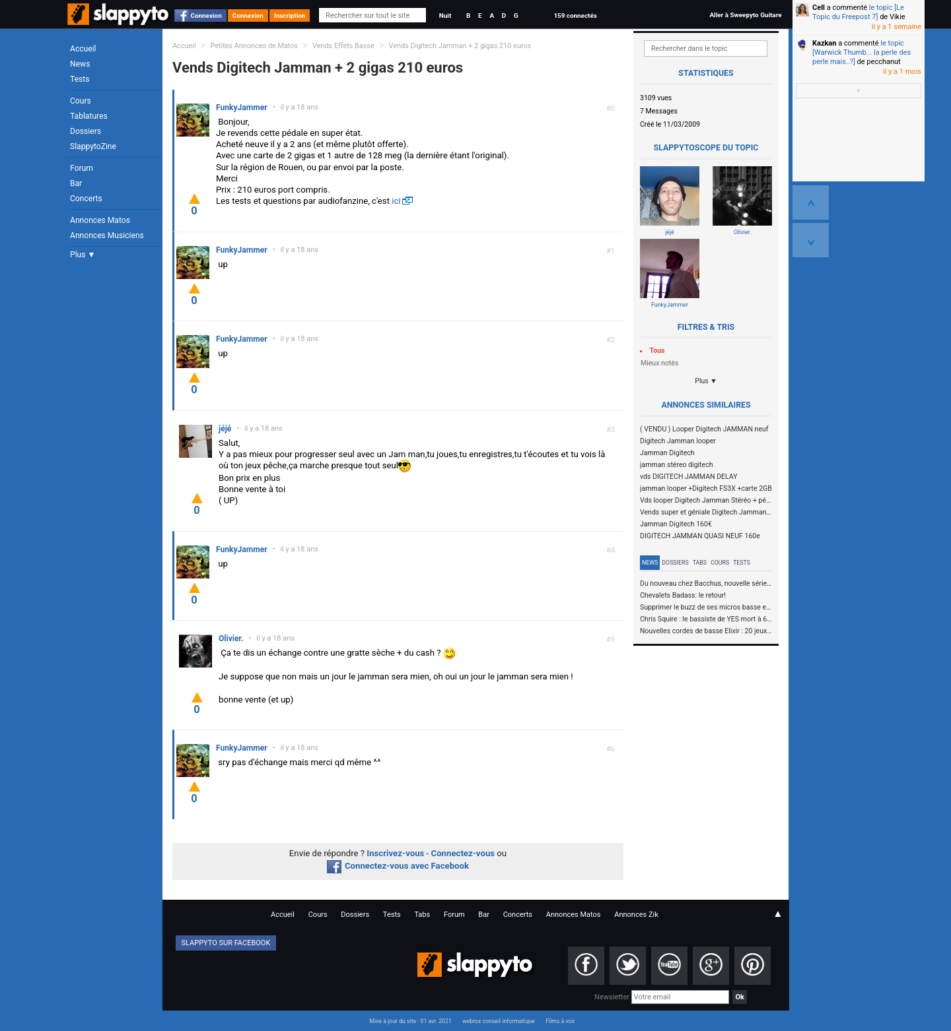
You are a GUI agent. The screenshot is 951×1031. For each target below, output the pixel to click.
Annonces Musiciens (107, 235)
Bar (76, 183)
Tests (79, 79)
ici (396, 201)
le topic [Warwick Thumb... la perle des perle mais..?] (861, 53)
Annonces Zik (636, 914)
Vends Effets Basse (343, 46)
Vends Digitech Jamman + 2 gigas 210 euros (460, 46)
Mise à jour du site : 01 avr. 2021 (410, 1021)
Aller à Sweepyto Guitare (745, 14)
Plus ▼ (82, 254)
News (80, 64)
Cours (80, 101)
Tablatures (89, 116)
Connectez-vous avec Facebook (398, 866)
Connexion (206, 15)
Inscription (290, 15)
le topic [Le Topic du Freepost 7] (858, 12)
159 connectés (574, 15)
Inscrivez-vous (395, 853)
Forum (81, 168)
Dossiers (85, 131)
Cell (818, 7)
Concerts (86, 198)
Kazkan (824, 43)
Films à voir (560, 1021)
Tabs (700, 562)
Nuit (445, 15)
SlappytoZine (93, 146)
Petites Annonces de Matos (254, 46)
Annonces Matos (100, 220)
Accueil (83, 48)
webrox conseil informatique (498, 1021)
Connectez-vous (463, 853)
